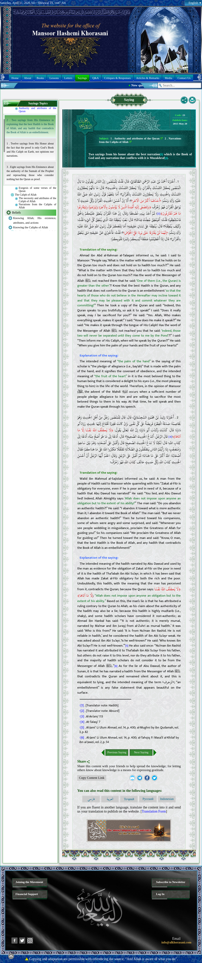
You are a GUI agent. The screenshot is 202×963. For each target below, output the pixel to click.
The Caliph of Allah (26, 194)
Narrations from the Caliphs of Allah (37, 206)
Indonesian (167, 799)
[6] (115, 666)
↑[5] (81, 727)
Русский (147, 799)
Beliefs (16, 212)
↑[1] (81, 705)
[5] (126, 645)
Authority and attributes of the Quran (37, 110)
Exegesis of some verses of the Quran (37, 189)
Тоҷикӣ (129, 799)
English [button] (195, 2)
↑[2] (81, 710)
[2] (166, 158)
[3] (158, 213)
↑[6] (81, 737)
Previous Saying (116, 752)
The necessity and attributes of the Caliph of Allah (37, 200)
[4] (170, 437)
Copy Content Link (91, 778)
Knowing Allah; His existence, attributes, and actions (34, 220)
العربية (110, 799)
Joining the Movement (29, 882)
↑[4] (81, 721)
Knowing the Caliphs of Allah (30, 227)
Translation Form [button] (154, 811)
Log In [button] (160, 894)
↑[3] (81, 716)
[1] (161, 154)
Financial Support (26, 894)
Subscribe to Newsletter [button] (170, 882)
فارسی (91, 799)
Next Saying (141, 752)
